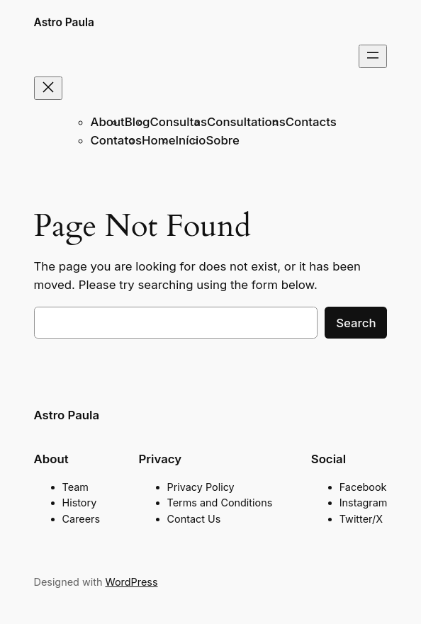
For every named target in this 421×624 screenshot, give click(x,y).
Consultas (179, 122)
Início (191, 140)
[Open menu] (373, 56)
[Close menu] (48, 88)
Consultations (246, 122)
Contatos (116, 140)
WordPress (131, 582)
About (108, 122)
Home (158, 140)
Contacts (311, 122)
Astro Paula (64, 22)
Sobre (222, 140)
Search (356, 323)
